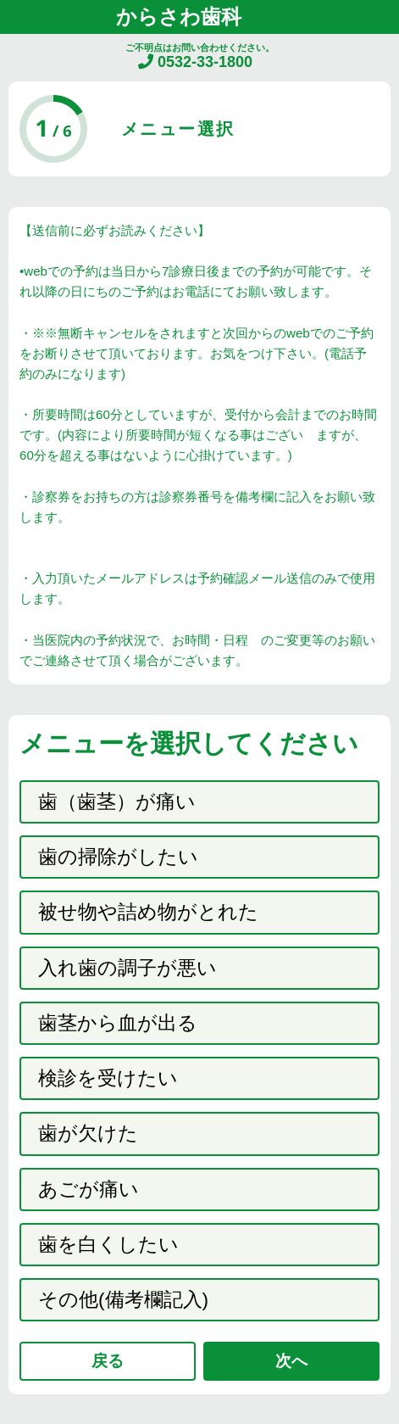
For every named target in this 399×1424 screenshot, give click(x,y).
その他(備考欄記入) (123, 1299)
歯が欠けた (88, 1133)
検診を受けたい (108, 1078)
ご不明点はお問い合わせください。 (199, 56)
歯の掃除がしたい (118, 857)
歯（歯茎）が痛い (117, 802)
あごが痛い (88, 1189)
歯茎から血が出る (117, 1023)
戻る (107, 1361)
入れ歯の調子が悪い (127, 968)
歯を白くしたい (108, 1244)
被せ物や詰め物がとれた (148, 912)
